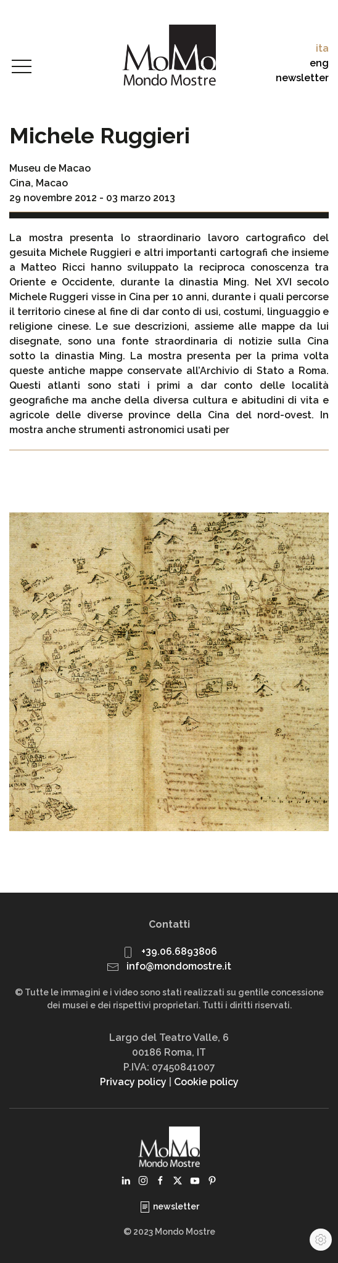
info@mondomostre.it (178, 966)
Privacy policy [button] (133, 1082)
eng (319, 63)
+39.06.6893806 (179, 951)
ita (322, 48)
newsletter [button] (302, 78)
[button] (21, 67)
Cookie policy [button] (206, 1082)
